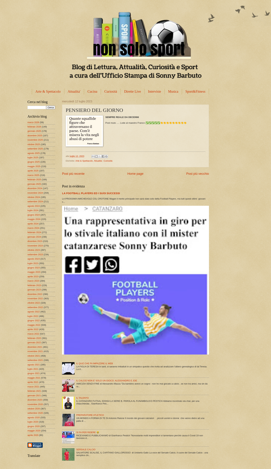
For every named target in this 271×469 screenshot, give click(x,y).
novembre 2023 (35, 245)
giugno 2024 (33, 215)
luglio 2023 (32, 263)
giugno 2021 (33, 373)
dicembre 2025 (34, 135)
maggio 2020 (33, 430)
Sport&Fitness (195, 91)
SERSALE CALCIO (85, 449)
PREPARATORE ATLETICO (90, 415)
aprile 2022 (33, 329)
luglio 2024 (32, 210)
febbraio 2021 (34, 391)
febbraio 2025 (34, 179)
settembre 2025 (35, 148)
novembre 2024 (35, 193)
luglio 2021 (32, 369)
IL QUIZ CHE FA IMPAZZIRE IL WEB (94, 363)
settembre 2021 (35, 360)
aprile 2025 (33, 170)
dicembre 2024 (34, 188)
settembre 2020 (35, 413)
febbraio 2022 (34, 338)
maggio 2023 (33, 272)
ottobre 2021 (33, 356)
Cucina (92, 91)
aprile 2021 (33, 382)
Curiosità (110, 91)
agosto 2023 (33, 259)
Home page (135, 173)
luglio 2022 (32, 316)
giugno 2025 (33, 162)
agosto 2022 (33, 311)
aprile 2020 (33, 435)
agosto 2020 (33, 417)
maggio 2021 (33, 378)
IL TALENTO (82, 398)
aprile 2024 (33, 223)
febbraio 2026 (34, 126)
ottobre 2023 (33, 250)
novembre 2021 (35, 351)
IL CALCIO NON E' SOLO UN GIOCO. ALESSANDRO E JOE (106, 380)
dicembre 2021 (34, 347)
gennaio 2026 (34, 131)
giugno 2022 (33, 320)
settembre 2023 (35, 254)
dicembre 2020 (34, 400)
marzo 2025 (33, 175)
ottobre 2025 (33, 144)
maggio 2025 (33, 166)
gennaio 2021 (34, 395)
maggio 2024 (33, 219)
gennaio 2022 (34, 342)
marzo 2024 (33, 228)
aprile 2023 (33, 276)
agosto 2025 (33, 153)
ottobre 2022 (33, 303)
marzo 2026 (33, 122)
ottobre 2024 (33, 197)
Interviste (154, 91)
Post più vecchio (197, 173)
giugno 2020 (33, 426)
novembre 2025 (35, 140)
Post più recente (73, 173)
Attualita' (74, 91)
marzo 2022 (33, 334)
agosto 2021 (33, 364)
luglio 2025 (32, 157)
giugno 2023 (33, 267)
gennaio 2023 (34, 289)
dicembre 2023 (34, 241)
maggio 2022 (33, 325)
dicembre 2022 (34, 294)
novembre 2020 (35, 404)
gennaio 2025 (34, 184)
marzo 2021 (33, 386)
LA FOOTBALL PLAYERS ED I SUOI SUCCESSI (91, 193)
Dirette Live (132, 91)
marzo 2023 (33, 281)
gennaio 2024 (34, 237)
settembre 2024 (35, 201)
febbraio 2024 (34, 232)
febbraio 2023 (34, 285)
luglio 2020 (32, 422)
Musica (173, 91)
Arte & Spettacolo (48, 91)
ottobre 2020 (33, 408)
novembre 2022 (35, 298)
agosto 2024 (33, 206)
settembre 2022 (35, 307)
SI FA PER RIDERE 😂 (87, 432)
